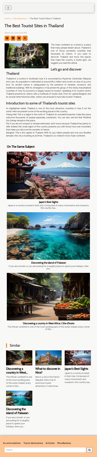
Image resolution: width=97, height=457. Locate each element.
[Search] (45, 449)
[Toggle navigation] (8, 8)
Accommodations (12, 443)
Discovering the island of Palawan (48, 262)
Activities (50, 443)
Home (7, 18)
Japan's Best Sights (48, 202)
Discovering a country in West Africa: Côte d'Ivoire (48, 323)
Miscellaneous (20, 18)
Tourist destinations (33, 443)
